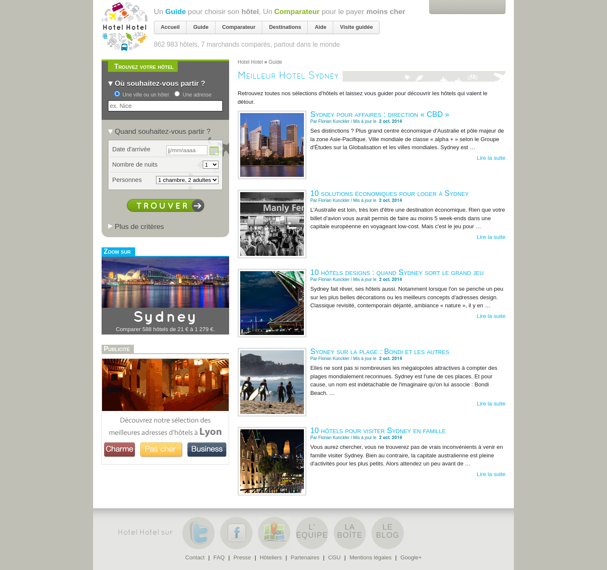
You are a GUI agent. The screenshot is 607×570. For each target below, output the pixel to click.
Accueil (170, 27)
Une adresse (197, 95)
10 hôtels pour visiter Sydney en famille (378, 430)
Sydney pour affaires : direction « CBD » (379, 114)
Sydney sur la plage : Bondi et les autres (379, 351)
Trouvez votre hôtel (143, 66)
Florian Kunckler (334, 121)
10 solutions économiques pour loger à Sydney (389, 193)
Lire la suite (491, 158)
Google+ (411, 557)
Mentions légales (370, 557)
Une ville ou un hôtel (145, 95)
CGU (334, 557)
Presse (242, 557)
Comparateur (297, 11)
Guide (175, 11)
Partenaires (305, 557)
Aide (320, 27)
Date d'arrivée (131, 149)
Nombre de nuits (135, 164)
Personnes (127, 179)
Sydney (165, 317)
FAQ (218, 557)
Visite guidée (356, 27)
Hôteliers (271, 557)
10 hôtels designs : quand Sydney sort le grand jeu (397, 272)
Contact (194, 557)
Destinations (285, 27)
